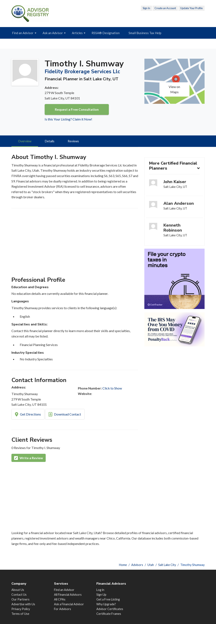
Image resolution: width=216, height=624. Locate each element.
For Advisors (62, 609)
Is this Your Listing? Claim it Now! (68, 119)
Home (123, 565)
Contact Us (19, 594)
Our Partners (20, 599)
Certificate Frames (108, 614)
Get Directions (28, 415)
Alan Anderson (178, 204)
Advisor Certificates (109, 609)
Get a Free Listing (108, 599)
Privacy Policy (20, 609)
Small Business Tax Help (145, 33)
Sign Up (101, 594)
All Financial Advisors (68, 594)
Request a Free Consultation (77, 109)
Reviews (75, 141)
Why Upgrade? (106, 604)
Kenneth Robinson (172, 229)
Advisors (137, 565)
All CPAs (59, 599)
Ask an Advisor (53, 33)
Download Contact (65, 415)
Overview (25, 141)
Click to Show (112, 389)
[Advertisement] (74, 244)
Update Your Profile (191, 8)
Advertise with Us (23, 604)
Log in (100, 590)
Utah (150, 565)
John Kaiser (174, 182)
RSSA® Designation (106, 33)
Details (50, 141)
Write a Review (28, 458)
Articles (77, 33)
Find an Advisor (22, 33)
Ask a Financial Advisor (69, 604)
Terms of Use (20, 614)
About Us (17, 590)
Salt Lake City (167, 565)
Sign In (146, 8)
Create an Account (165, 8)
